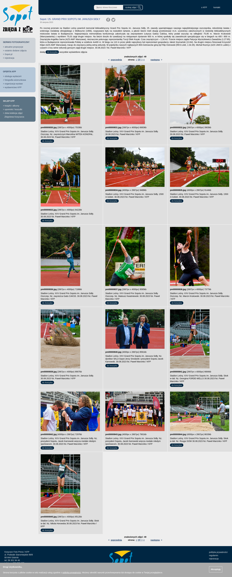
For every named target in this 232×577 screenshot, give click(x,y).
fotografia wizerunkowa (15, 80)
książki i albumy (12, 106)
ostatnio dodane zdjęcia (15, 50)
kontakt (217, 7)
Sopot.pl (8, 54)
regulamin (213, 555)
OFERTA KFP (9, 71)
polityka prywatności (218, 552)
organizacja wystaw (14, 83)
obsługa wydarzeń (13, 76)
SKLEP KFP (8, 101)
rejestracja (9, 58)
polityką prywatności (71, 572)
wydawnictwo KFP (13, 87)
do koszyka (52, 52)
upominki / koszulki (13, 109)
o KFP (204, 7)
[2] (139, 60)
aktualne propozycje (14, 47)
